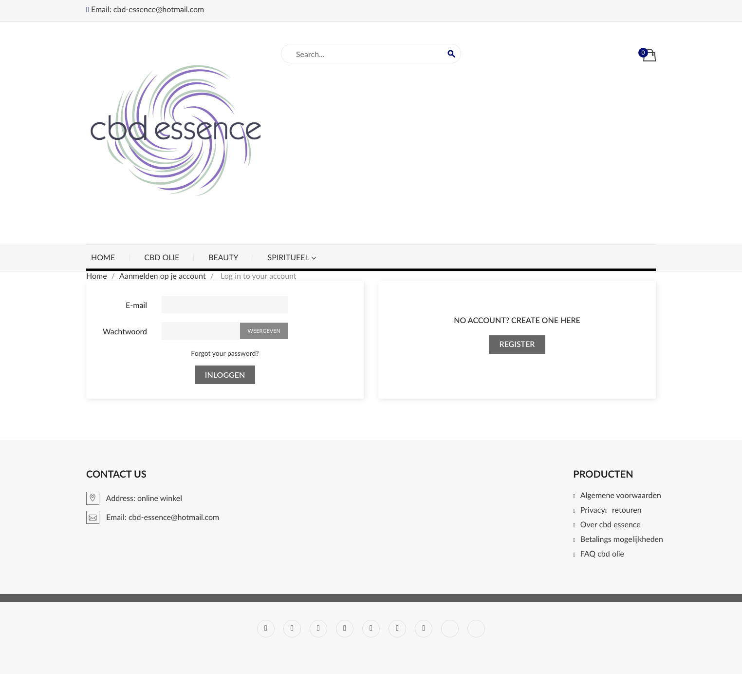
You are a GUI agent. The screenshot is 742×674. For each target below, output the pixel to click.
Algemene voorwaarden (620, 496)
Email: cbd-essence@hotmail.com (145, 9)
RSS (318, 628)
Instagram (423, 628)
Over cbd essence (610, 525)
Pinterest (371, 628)
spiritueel (289, 257)
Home (103, 257)
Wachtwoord (125, 331)
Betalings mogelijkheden (621, 540)
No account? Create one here (517, 320)
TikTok (476, 628)
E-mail (136, 305)
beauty (223, 257)
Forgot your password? (225, 353)
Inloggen (225, 374)
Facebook (266, 628)
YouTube (344, 628)
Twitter (292, 628)
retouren (626, 510)
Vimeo (397, 628)
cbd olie (161, 257)
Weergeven (264, 330)
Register (517, 344)
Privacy (592, 510)
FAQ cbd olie (602, 554)
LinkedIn (450, 628)
